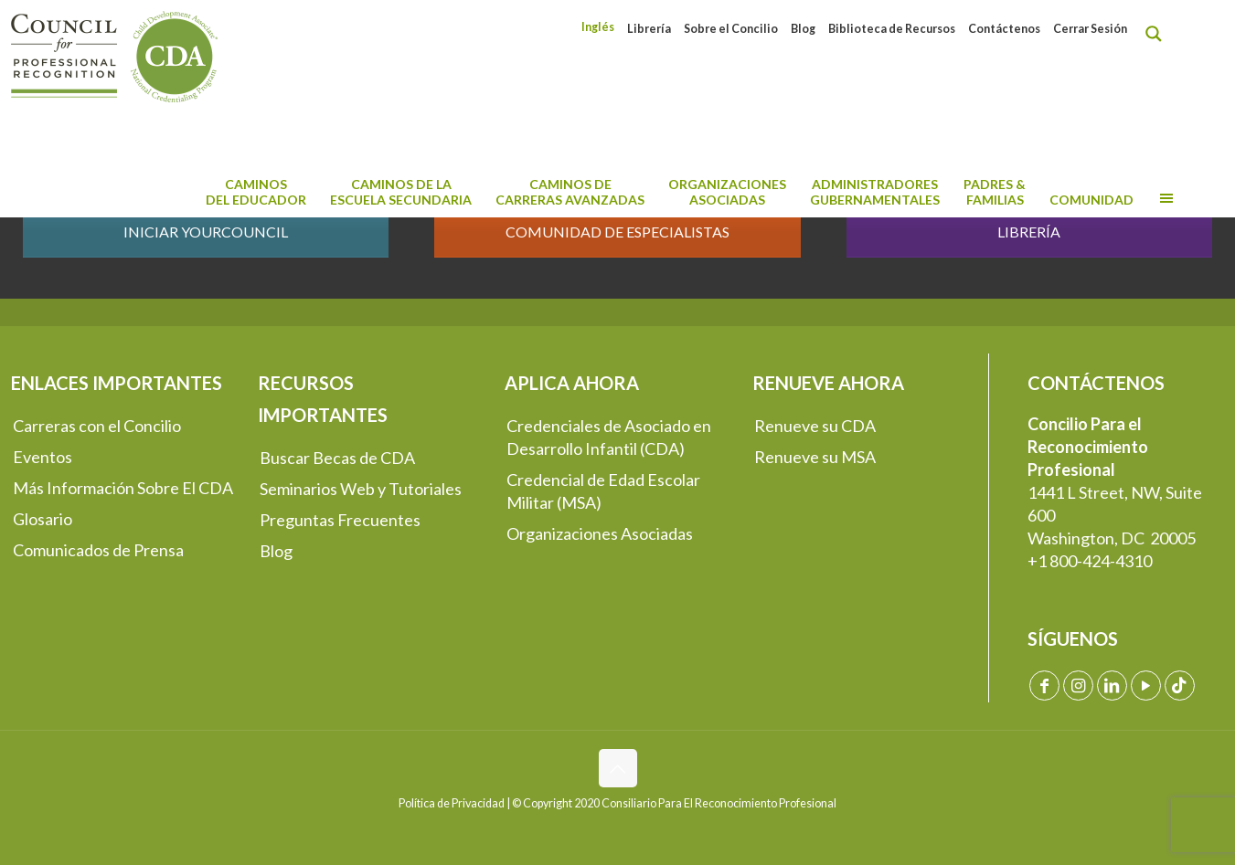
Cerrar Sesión (1090, 29)
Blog (803, 29)
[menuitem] (597, 27)
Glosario (42, 519)
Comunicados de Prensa (98, 550)
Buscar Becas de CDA (337, 458)
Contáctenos (1004, 29)
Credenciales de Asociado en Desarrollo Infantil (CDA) (608, 437)
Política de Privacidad (452, 803)
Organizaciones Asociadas (599, 533)
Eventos (42, 457)
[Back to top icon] (618, 768)
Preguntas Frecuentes (340, 520)
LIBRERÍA (1028, 231)
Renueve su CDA (815, 426)
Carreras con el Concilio (97, 426)
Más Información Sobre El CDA (123, 488)
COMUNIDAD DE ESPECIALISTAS (617, 231)
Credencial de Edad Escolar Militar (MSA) (603, 490)
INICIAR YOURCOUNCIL (205, 231)
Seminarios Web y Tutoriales (361, 489)
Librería (649, 29)
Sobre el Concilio (731, 29)
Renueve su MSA (815, 457)
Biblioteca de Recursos (891, 29)
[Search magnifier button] (1158, 33)
